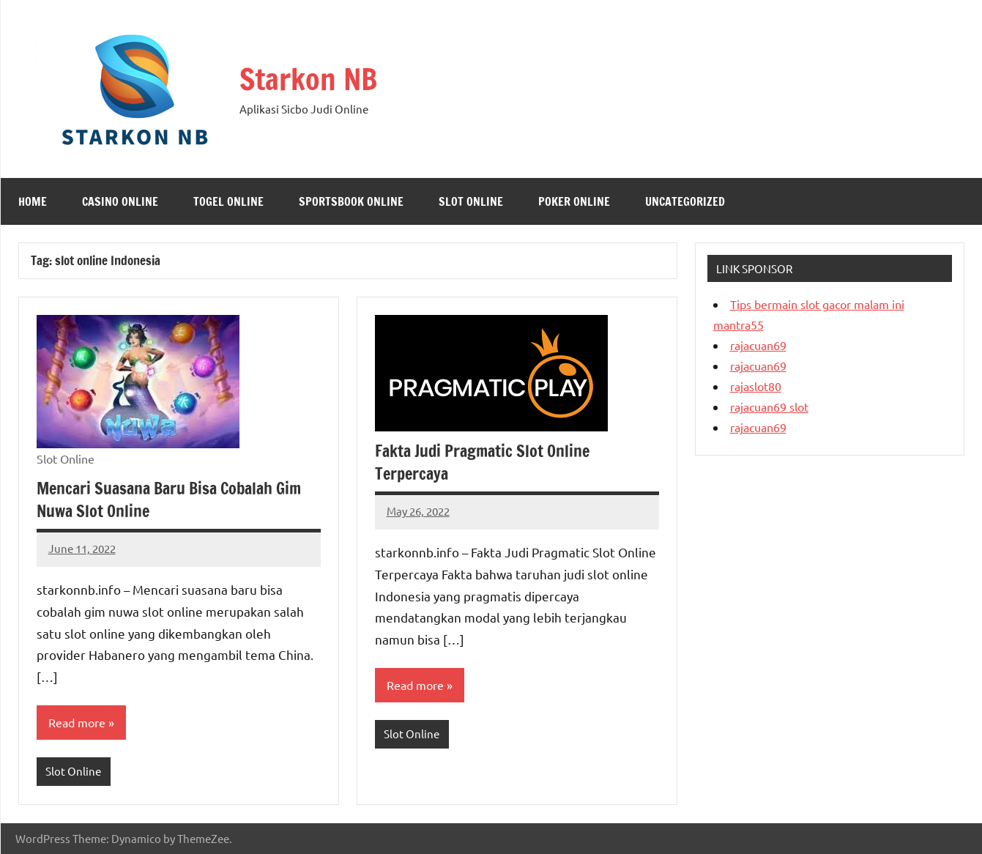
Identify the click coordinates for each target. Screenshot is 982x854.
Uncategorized (685, 201)
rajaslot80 (755, 386)
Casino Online (120, 201)
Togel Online (228, 201)
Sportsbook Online (351, 201)
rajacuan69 (758, 345)
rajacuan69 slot (769, 406)
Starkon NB (308, 79)
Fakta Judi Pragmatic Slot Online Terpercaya (482, 462)
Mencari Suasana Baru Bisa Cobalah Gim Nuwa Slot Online (169, 499)
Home (32, 201)
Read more (76, 722)
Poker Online (574, 201)
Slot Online (471, 201)
